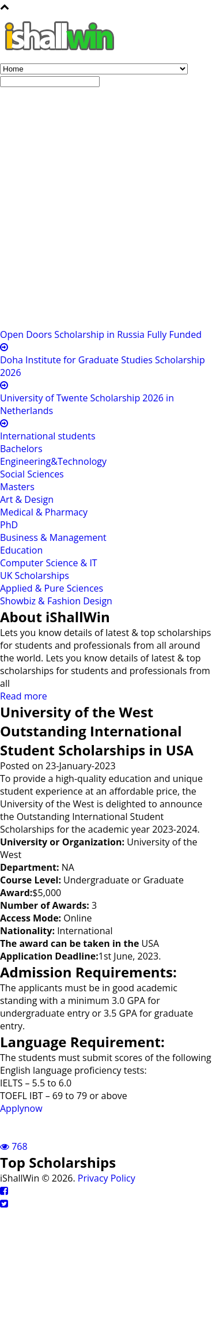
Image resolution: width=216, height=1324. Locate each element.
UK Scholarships (34, 575)
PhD (9, 524)
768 (14, 1146)
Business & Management (53, 537)
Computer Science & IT (48, 562)
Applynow (21, 1108)
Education (21, 550)
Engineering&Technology (53, 461)
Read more (23, 696)
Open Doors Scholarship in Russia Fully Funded (101, 334)
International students (48, 436)
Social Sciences (32, 474)
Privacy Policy (106, 1178)
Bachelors (21, 448)
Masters (17, 486)
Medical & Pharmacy (44, 512)
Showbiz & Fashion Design (56, 601)
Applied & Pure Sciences (51, 588)
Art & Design (27, 499)
